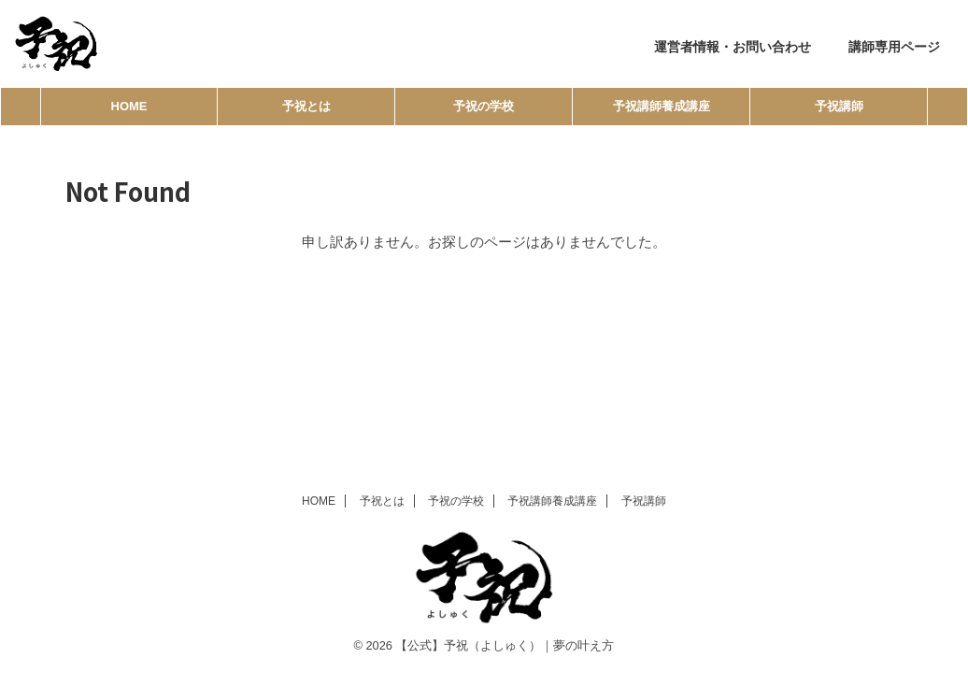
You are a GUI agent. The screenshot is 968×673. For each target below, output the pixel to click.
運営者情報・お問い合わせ (732, 46)
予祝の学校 (483, 106)
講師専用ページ (894, 46)
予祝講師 (839, 106)
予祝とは (306, 106)
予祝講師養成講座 (661, 106)
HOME (129, 106)
